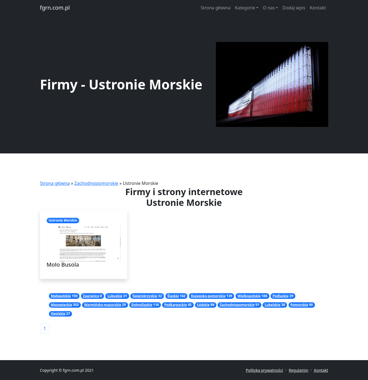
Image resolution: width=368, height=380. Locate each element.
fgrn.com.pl (55, 7)
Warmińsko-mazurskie (102, 304)
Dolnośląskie (141, 304)
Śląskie (173, 296)
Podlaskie (281, 296)
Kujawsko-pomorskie (208, 296)
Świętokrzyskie (145, 296)
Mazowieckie (61, 304)
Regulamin (298, 370)
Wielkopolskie (249, 296)
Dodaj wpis (293, 8)
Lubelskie (272, 304)
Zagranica (91, 296)
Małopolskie (61, 296)
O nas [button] (269, 8)
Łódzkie (203, 304)
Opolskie (58, 313)
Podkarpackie (175, 304)
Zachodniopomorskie (96, 183)
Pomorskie (299, 304)
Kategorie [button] (245, 8)
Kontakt (318, 8)
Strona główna (216, 8)
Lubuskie (114, 296)
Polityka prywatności (264, 370)
